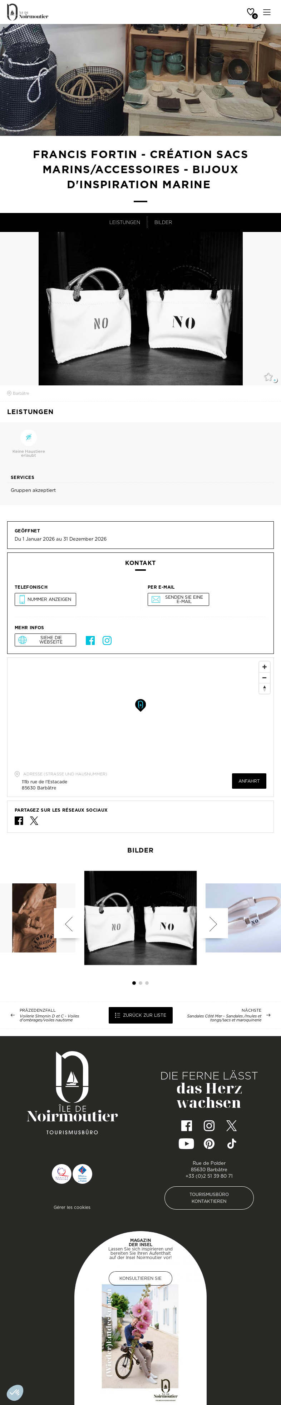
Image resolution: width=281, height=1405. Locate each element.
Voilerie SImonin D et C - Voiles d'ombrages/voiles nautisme (49, 1018)
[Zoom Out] (264, 677)
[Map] (140, 711)
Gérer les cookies (72, 1207)
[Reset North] (264, 688)
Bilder (163, 222)
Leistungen (124, 222)
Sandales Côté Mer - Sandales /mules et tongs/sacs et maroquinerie (224, 1018)
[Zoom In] (264, 666)
